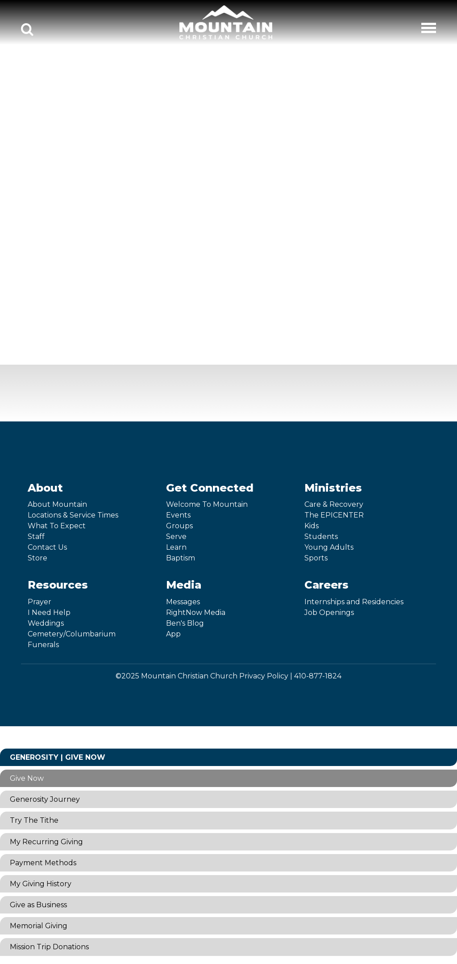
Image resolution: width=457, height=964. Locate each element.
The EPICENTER (334, 515)
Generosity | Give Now (57, 757)
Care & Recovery (333, 504)
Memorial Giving (38, 926)
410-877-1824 (317, 676)
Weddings (46, 623)
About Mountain (57, 504)
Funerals (43, 644)
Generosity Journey (45, 799)
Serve (176, 536)
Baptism (180, 558)
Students (321, 536)
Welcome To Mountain (207, 504)
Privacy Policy (263, 676)
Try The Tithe (34, 820)
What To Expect (57, 526)
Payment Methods (43, 863)
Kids (311, 526)
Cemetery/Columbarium (72, 634)
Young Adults (328, 547)
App (173, 634)
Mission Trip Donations (49, 947)
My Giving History (40, 884)
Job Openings (329, 612)
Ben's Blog (185, 623)
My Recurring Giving (46, 842)
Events (178, 515)
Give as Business (38, 905)
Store (37, 558)
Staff (36, 536)
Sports (316, 558)
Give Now (27, 778)
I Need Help (49, 612)
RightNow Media (195, 612)
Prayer (39, 602)
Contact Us (47, 547)
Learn (176, 547)
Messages (183, 602)
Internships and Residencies (353, 602)
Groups (179, 526)
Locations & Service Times (73, 515)
